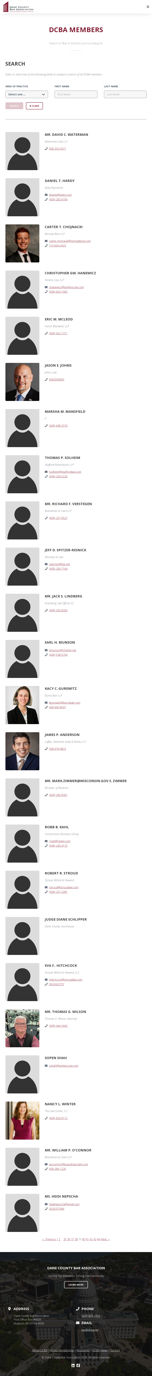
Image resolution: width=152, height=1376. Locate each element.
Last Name (111, 86)
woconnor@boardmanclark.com (68, 1164)
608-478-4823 (57, 749)
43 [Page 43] (94, 1239)
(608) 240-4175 (58, 846)
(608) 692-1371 (58, 333)
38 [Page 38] (76, 1239)
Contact (115, 1350)
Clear (34, 105)
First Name (62, 86)
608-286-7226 (57, 1169)
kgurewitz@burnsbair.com (64, 702)
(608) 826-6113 (58, 1118)
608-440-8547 (57, 707)
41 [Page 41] (87, 1239)
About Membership (62, 1350)
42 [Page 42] (91, 1239)
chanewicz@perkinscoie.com (66, 287)
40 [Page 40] (83, 1239)
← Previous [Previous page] (49, 1239)
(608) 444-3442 (58, 1026)
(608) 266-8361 (58, 795)
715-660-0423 (57, 245)
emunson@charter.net (62, 650)
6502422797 (56, 984)
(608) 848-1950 (90, 1316)
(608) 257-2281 (58, 892)
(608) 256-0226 (58, 476)
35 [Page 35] (64, 1239)
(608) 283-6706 (58, 199)
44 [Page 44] (98, 1239)
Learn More (76, 1284)
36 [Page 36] (68, 1239)
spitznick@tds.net (59, 564)
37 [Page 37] (72, 1239)
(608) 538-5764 (58, 655)
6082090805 (56, 379)
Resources (83, 1350)
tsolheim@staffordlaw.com (65, 472)
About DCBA (40, 1350)
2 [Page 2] (59, 1239)
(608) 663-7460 (58, 292)
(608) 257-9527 (58, 518)
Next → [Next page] (105, 1239)
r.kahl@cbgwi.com (59, 841)
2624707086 (56, 1209)
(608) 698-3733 (58, 425)
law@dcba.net (89, 1330)
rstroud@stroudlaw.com (63, 887)
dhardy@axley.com (60, 195)
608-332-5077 (57, 149)
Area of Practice (16, 86)
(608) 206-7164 (58, 569)
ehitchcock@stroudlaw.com (65, 979)
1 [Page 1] (57, 1239)
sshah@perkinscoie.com (63, 1066)
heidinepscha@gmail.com (64, 1204)
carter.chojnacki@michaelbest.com (70, 241)
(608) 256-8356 (58, 610)
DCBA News (100, 1350)
